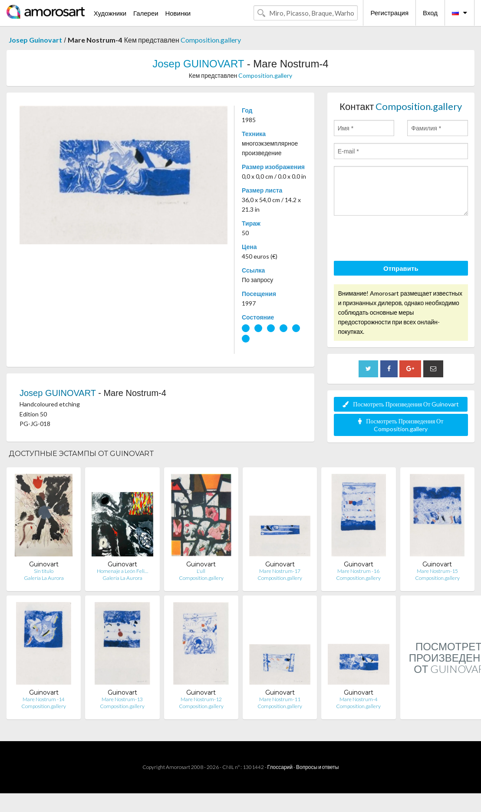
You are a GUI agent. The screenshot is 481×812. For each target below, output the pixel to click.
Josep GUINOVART (198, 64)
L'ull (201, 571)
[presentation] (400, 239)
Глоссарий (280, 767)
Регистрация (389, 13)
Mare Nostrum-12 (201, 699)
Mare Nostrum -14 (44, 699)
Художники (110, 13)
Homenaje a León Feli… (122, 571)
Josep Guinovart (35, 40)
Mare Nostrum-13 (122, 699)
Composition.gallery (211, 40)
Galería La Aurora (44, 578)
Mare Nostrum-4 (358, 699)
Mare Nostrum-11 (279, 699)
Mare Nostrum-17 (279, 571)
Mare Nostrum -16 (358, 571)
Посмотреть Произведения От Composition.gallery (400, 425)
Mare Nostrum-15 (437, 571)
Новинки (178, 13)
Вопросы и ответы (317, 767)
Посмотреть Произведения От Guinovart (401, 404)
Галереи (145, 13)
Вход (430, 13)
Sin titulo (43, 571)
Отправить (400, 268)
